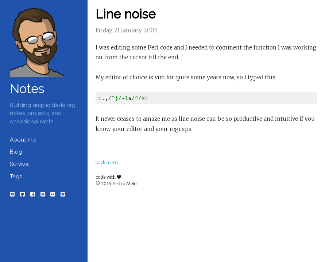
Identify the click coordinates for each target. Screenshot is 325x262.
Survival (20, 164)
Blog (16, 151)
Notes (27, 88)
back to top (107, 162)
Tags (16, 176)
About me (23, 139)
